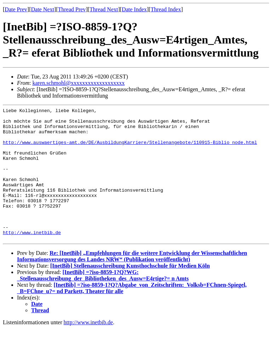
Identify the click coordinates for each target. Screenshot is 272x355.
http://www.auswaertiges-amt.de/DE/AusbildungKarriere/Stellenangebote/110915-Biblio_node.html (130, 149)
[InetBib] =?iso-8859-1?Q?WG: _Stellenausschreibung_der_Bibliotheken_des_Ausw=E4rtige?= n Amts (103, 302)
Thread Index (166, 9)
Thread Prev (72, 9)
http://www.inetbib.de (32, 258)
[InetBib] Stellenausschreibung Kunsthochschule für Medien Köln (130, 292)
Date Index (134, 9)
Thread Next (104, 9)
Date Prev (16, 9)
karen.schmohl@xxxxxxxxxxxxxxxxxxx (78, 83)
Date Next (42, 9)
